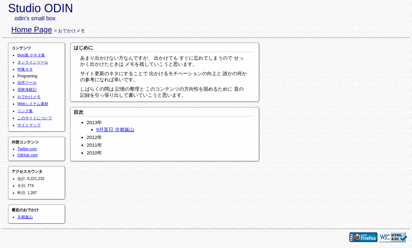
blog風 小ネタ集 (31, 55)
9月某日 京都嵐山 (115, 129)
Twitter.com (27, 149)
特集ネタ (25, 69)
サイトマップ (29, 125)
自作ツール (27, 82)
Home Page (31, 29)
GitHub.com (27, 155)
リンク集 (25, 111)
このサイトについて (34, 118)
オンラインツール (32, 62)
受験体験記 (27, 89)
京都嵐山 (25, 217)
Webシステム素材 (32, 104)
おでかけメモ (29, 96)
